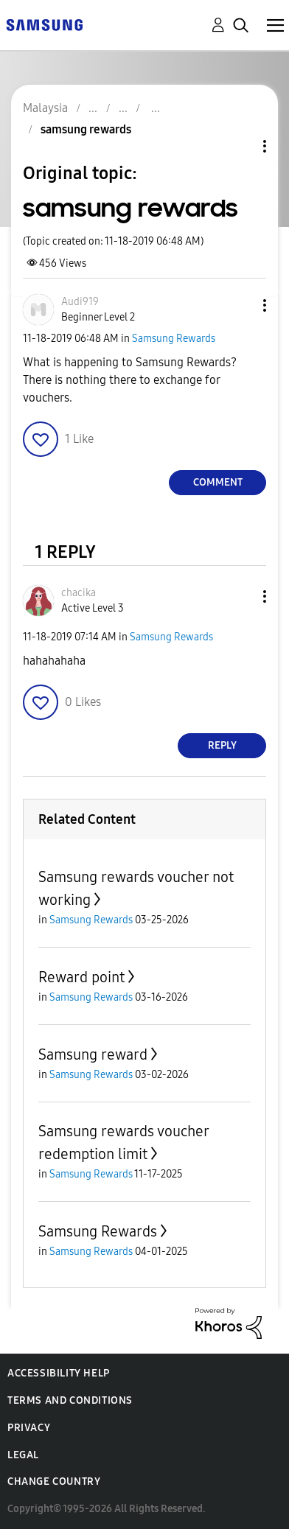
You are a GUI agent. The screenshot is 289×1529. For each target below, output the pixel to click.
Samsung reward (92, 1054)
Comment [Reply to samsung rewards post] (218, 482)
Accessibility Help (58, 1373)
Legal (23, 1455)
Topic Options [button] (239, 146)
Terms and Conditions (70, 1400)
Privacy (28, 1427)
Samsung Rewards (173, 338)
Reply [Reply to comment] (222, 745)
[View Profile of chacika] (78, 593)
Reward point (81, 977)
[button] (240, 305)
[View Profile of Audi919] (80, 301)
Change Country (53, 1481)
